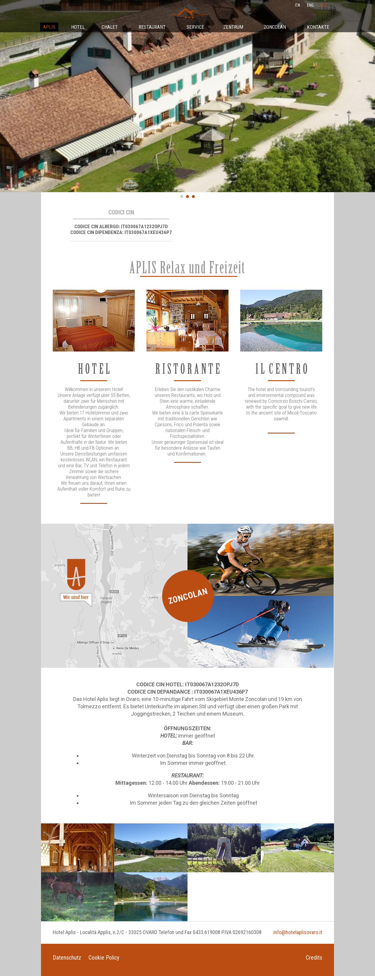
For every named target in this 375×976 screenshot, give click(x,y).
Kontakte (318, 27)
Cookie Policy (103, 957)
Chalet (110, 27)
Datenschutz (67, 957)
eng (310, 5)
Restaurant (152, 27)
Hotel (78, 27)
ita (297, 5)
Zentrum (233, 27)
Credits (314, 957)
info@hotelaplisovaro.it (297, 932)
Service (195, 27)
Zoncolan (275, 27)
